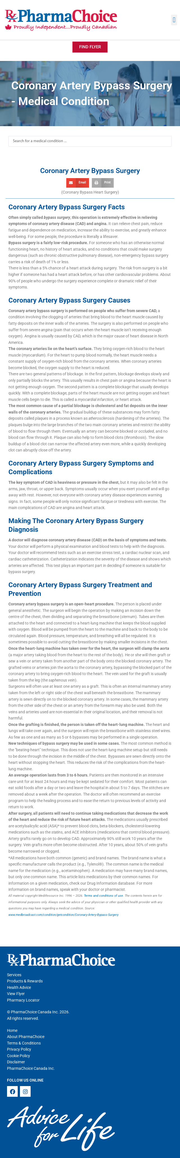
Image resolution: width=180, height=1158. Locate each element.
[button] (174, 20)
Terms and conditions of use (103, 896)
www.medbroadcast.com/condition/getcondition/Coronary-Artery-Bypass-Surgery (63, 915)
